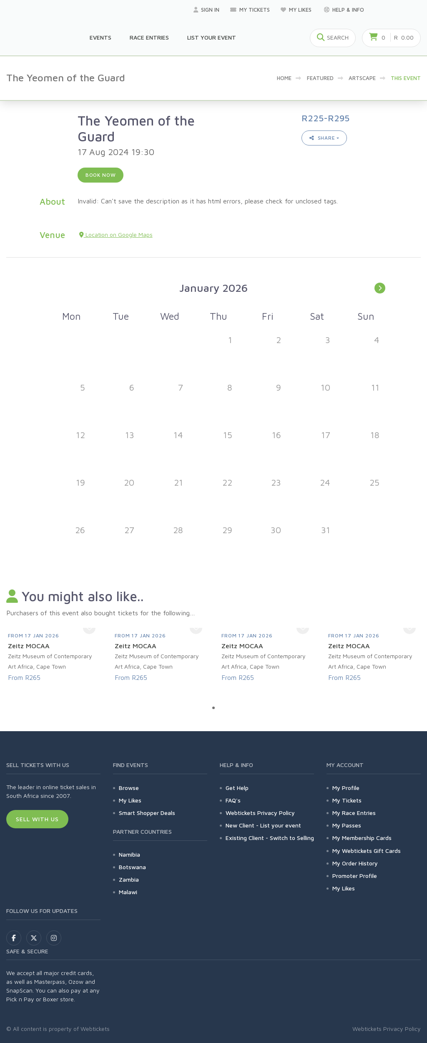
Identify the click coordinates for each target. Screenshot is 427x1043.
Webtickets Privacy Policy (260, 812)
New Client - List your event (263, 825)
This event (406, 78)
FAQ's (233, 800)
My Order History (355, 863)
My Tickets (250, 9)
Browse (129, 787)
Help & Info (344, 9)
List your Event (211, 37)
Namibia (129, 854)
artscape (362, 78)
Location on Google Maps (116, 234)
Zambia (129, 879)
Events (100, 37)
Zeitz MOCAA (29, 645)
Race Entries (149, 37)
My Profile (345, 787)
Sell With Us (37, 818)
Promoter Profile (354, 875)
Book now (100, 175)
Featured (320, 78)
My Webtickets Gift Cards (366, 850)
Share (322, 138)
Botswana (132, 866)
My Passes (346, 825)
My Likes (297, 9)
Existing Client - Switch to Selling (270, 837)
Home (284, 78)
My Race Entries (354, 812)
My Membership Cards (362, 837)
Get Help (237, 787)
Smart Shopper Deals (147, 812)
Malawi (128, 891)
